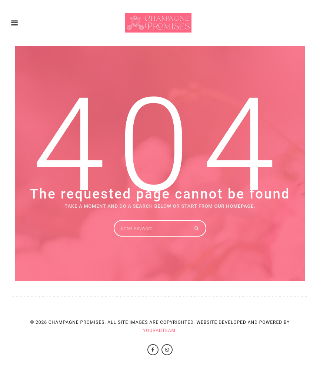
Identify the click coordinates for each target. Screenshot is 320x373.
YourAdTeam (159, 330)
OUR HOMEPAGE (234, 206)
